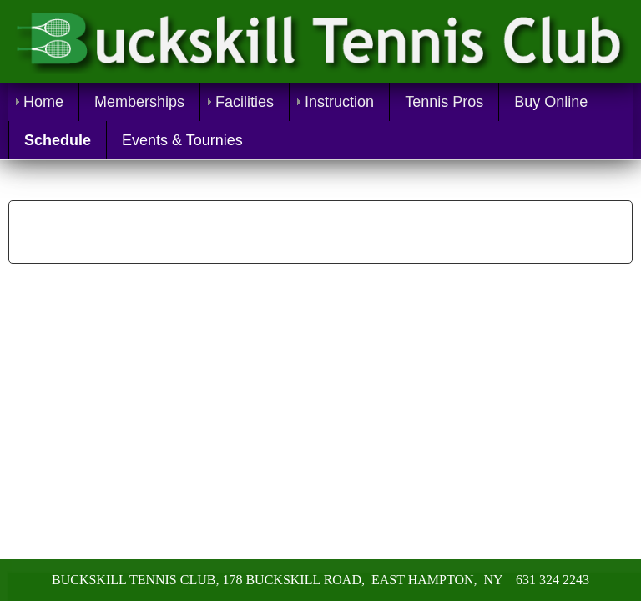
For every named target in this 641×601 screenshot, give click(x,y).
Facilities (244, 101)
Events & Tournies (182, 140)
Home (43, 101)
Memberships (139, 101)
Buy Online (551, 101)
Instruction (339, 101)
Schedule (57, 140)
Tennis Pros (444, 101)
